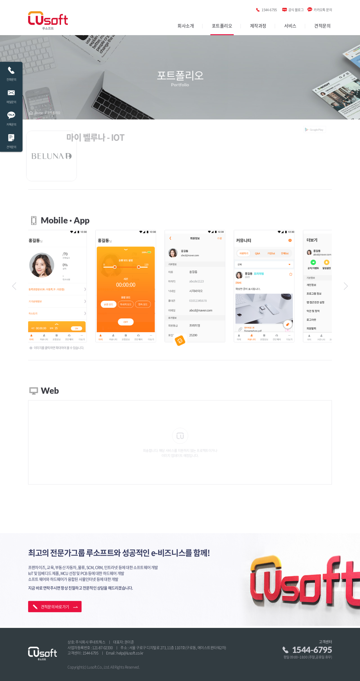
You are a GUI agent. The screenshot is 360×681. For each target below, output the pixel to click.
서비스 (290, 25)
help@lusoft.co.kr (129, 652)
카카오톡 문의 (323, 8)
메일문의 (11, 95)
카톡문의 (11, 117)
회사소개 (185, 25)
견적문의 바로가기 (55, 582)
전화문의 (11, 72)
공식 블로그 (295, 8)
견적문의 (322, 25)
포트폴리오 (222, 25)
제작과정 (258, 25)
